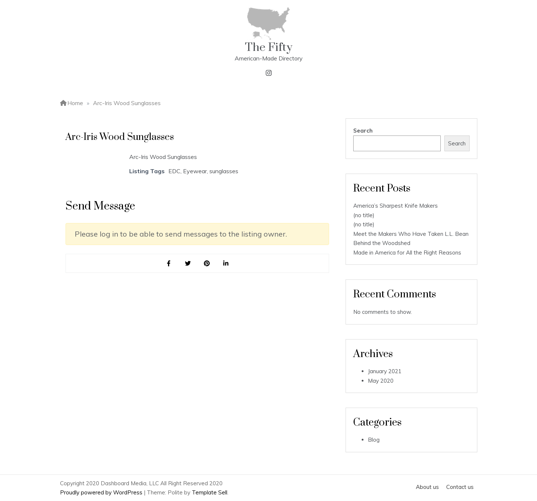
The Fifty (268, 47)
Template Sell (209, 492)
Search (363, 130)
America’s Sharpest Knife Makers (395, 205)
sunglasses (223, 171)
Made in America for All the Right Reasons (407, 252)
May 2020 (381, 380)
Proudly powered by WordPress (102, 492)
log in (109, 233)
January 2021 (385, 371)
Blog (374, 439)
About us (427, 486)
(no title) (363, 215)
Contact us (460, 486)
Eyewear (195, 171)
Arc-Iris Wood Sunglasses (163, 156)
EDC (174, 171)
